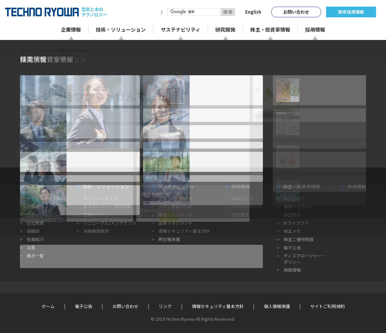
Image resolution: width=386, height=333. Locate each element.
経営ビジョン (40, 214)
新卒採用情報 (351, 12)
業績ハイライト (299, 206)
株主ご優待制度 (299, 239)
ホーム (26, 50)
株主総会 (292, 214)
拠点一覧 (35, 255)
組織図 (33, 231)
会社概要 (35, 223)
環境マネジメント (175, 214)
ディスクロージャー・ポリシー (305, 258)
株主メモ (292, 231)
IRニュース (294, 198)
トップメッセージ (44, 198)
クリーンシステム (100, 198)
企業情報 (35, 186)
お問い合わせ (296, 12)
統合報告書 (169, 239)
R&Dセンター (245, 198)
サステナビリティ (176, 186)
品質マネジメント (175, 223)
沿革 (31, 247)
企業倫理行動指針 (175, 198)
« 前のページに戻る (40, 156)
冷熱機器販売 (96, 231)
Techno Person (247, 206)
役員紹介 (35, 239)
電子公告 (292, 247)
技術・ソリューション (106, 186)
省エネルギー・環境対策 (107, 206)
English (253, 12)
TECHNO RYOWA (42, 12)
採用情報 (356, 186)
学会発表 (240, 214)
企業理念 (35, 206)
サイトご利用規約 (327, 306)
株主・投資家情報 (301, 186)
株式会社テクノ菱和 (130, 12)
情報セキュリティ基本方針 (184, 231)
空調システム (96, 214)
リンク (165, 306)
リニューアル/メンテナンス (109, 223)
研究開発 (240, 186)
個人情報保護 (277, 306)
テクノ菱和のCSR (175, 206)
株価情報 (292, 270)
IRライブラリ (296, 223)
